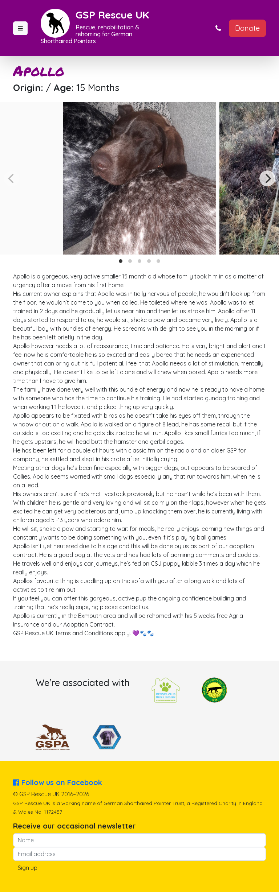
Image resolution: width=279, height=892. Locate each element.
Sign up (27, 867)
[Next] (267, 178)
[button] (20, 28)
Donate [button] (247, 28)
